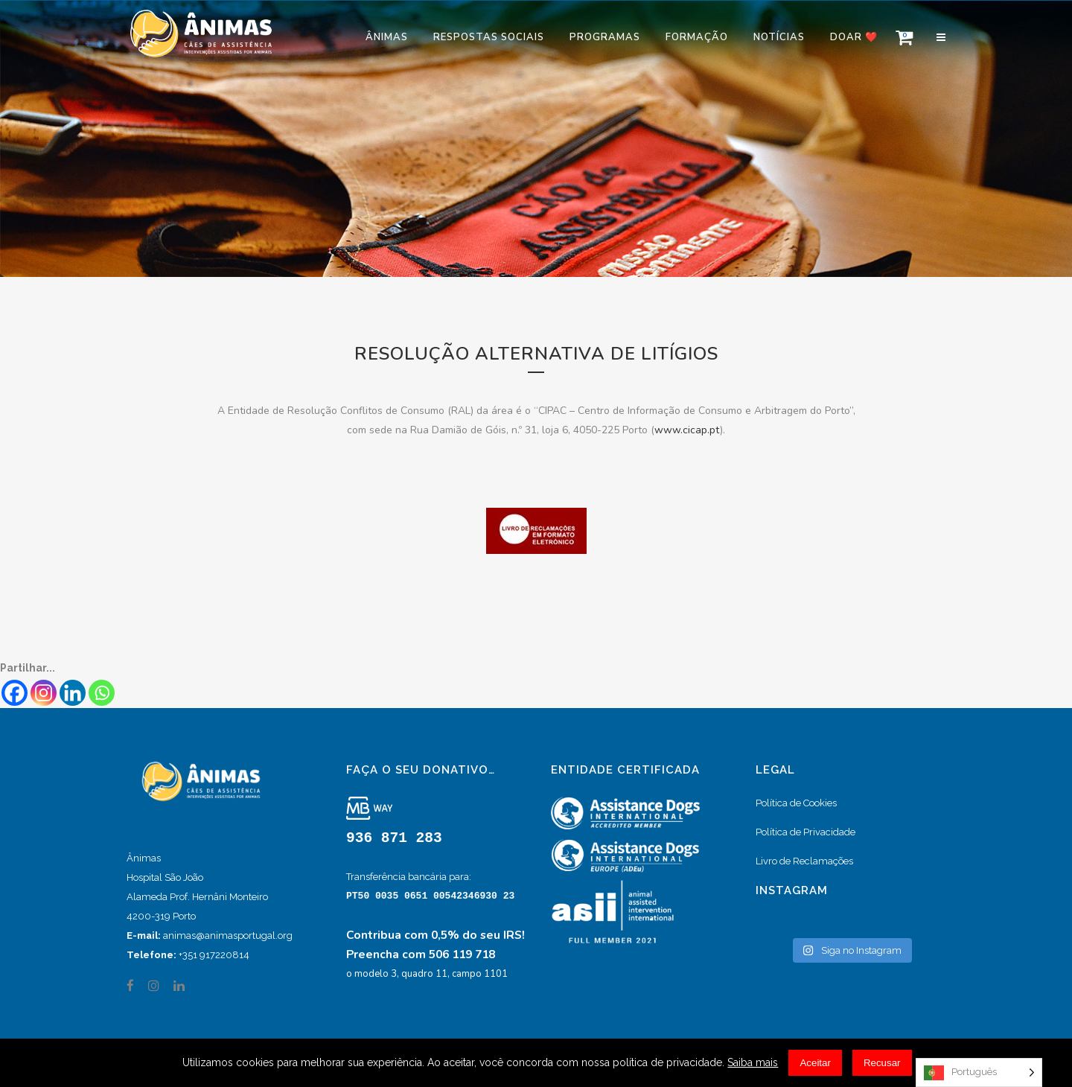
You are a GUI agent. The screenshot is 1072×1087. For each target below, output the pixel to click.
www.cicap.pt (687, 430)
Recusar (882, 1062)
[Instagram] (44, 693)
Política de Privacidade (805, 832)
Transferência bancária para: (408, 876)
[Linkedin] (73, 693)
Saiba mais (752, 1062)
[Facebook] (14, 693)
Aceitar (815, 1062)
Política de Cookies (796, 803)
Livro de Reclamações (804, 861)
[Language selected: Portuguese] (979, 1072)
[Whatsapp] (102, 693)
